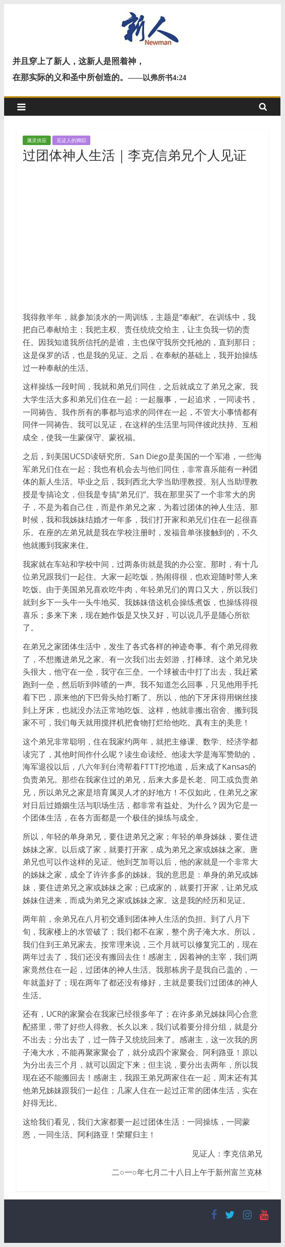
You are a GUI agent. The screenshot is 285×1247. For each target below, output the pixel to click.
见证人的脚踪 (71, 140)
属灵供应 (37, 140)
